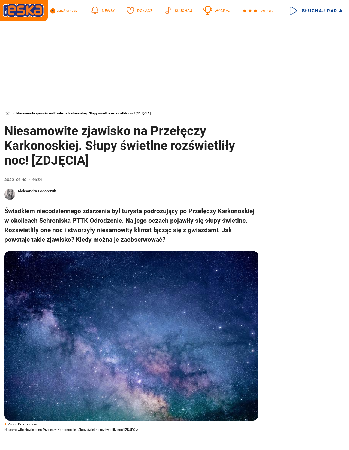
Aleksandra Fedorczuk (36, 191)
